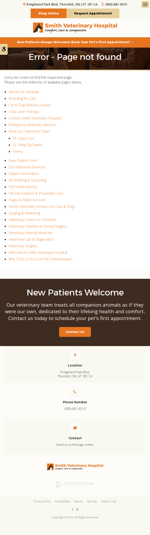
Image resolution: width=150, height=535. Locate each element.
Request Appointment (93, 14)
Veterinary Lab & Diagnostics (31, 239)
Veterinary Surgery (23, 246)
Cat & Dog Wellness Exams (30, 105)
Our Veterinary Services (27, 167)
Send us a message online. (75, 445)
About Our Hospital (24, 92)
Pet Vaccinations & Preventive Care (36, 193)
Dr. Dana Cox (23, 138)
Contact (75, 438)
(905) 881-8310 (116, 4)
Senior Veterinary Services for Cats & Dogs (42, 206)
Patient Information (24, 173)
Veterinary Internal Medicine (30, 233)
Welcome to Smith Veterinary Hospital (38, 252)
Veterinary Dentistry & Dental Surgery (38, 226)
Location (75, 366)
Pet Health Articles (23, 187)
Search (78, 502)
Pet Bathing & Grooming (27, 180)
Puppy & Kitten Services (27, 200)
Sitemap (92, 502)
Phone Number (75, 402)
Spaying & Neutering (24, 213)
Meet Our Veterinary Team (29, 131)
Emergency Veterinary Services (32, 125)
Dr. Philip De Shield (27, 145)
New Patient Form (23, 160)
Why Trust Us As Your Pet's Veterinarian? (40, 259)
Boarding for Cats (22, 98)
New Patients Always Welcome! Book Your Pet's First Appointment (73, 42)
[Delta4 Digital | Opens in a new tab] (75, 485)
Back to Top (108, 502)
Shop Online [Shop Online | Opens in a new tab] (48, 14)
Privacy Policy (42, 502)
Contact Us (75, 332)
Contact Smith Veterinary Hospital (35, 118)
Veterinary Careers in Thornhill (32, 219)
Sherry (18, 151)
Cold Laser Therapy (24, 111)
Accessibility (62, 502)
